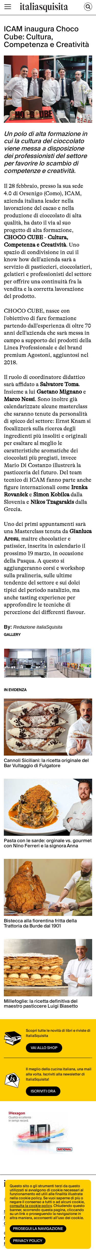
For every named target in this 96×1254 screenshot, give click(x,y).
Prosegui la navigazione (38, 1229)
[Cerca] (88, 7)
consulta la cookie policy (31, 1206)
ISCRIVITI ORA (43, 1091)
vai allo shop (44, 1048)
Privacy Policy (27, 1241)
